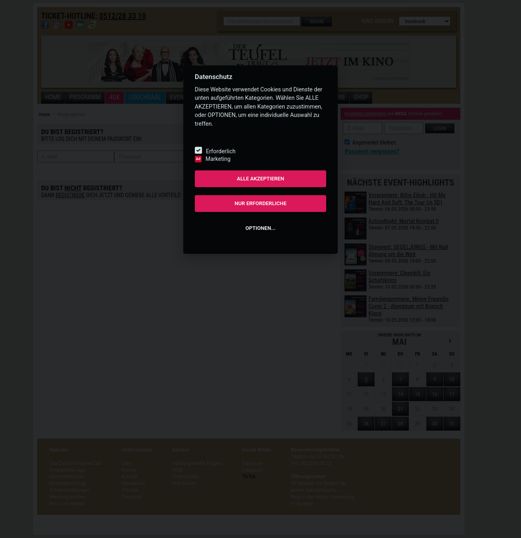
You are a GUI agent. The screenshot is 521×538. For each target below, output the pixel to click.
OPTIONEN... (260, 228)
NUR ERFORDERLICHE (260, 203)
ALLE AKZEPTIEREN (260, 179)
